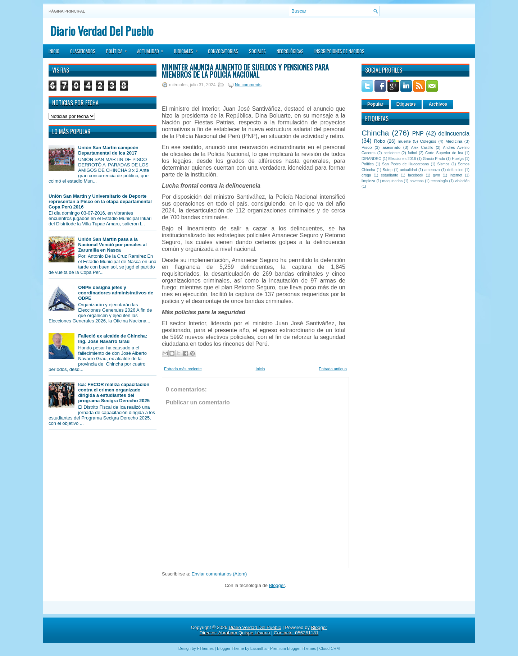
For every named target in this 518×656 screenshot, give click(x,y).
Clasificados (82, 51)
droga (366, 175)
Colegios (428, 141)
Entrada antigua (333, 369)
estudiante (389, 175)
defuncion (455, 170)
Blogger (277, 585)
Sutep (387, 170)
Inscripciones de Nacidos (339, 51)
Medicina (453, 141)
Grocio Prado (434, 159)
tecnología (439, 181)
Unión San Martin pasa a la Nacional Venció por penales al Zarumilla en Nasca (112, 245)
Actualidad (152, 49)
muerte (404, 141)
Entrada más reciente (183, 369)
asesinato (391, 147)
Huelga (458, 159)
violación (462, 181)
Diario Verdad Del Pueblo (101, 30)
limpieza (368, 181)
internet (456, 175)
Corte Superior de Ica (444, 153)
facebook (415, 175)
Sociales (257, 51)
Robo (379, 141)
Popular (375, 104)
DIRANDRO (371, 159)
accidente (392, 153)
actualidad (408, 170)
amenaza (432, 170)
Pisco (367, 147)
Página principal (67, 11)
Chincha (375, 133)
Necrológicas (290, 51)
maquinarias (392, 181)
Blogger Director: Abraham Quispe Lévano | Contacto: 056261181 (263, 630)
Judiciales (188, 49)
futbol (412, 153)
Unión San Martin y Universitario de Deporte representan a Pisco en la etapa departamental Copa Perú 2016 (100, 201)
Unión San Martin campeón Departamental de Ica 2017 (108, 150)
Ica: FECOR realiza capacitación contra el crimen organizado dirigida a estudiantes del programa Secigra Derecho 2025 (114, 392)
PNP (418, 133)
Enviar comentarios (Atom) (219, 574)
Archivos (438, 104)
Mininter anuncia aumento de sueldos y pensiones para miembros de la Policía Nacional (245, 71)
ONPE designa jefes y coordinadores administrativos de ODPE (115, 293)
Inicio (54, 51)
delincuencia (453, 133)
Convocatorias (223, 51)
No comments (248, 84)
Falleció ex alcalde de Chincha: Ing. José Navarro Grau (112, 338)
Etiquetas (406, 104)
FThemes (205, 648)
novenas (417, 181)
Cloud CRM (329, 648)
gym (436, 175)
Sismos (443, 164)
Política (119, 49)
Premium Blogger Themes (293, 648)
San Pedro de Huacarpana (405, 164)
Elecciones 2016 (402, 159)
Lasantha (258, 648)
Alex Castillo (422, 148)
